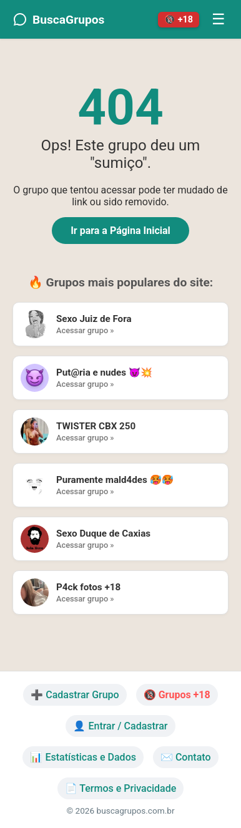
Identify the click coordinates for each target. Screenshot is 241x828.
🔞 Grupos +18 (177, 695)
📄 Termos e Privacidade (121, 788)
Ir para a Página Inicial (120, 230)
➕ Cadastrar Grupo (75, 695)
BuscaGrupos (58, 19)
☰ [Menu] (218, 19)
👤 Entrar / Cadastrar (120, 726)
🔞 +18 (178, 19)
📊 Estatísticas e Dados (82, 757)
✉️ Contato (185, 757)
